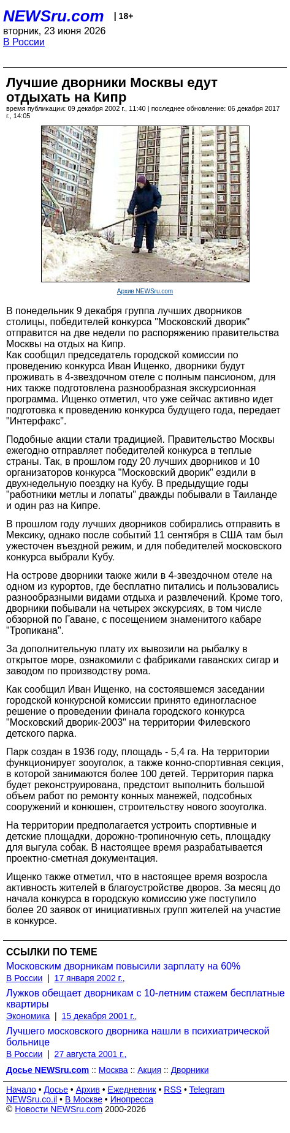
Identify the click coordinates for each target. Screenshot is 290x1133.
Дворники (190, 1070)
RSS (172, 1089)
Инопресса (132, 1099)
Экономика (28, 1016)
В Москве (83, 1099)
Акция (149, 1070)
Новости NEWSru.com (58, 1109)
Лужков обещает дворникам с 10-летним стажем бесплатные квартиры (145, 998)
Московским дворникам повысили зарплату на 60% (123, 966)
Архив (88, 1089)
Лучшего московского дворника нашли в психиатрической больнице (137, 1036)
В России (24, 42)
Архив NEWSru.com (145, 291)
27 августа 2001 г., (91, 1054)
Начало (21, 1089)
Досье (56, 1089)
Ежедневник (132, 1089)
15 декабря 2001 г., (99, 1016)
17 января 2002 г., (90, 978)
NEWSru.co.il (31, 1099)
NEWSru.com (53, 16)
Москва (113, 1070)
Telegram (207, 1089)
